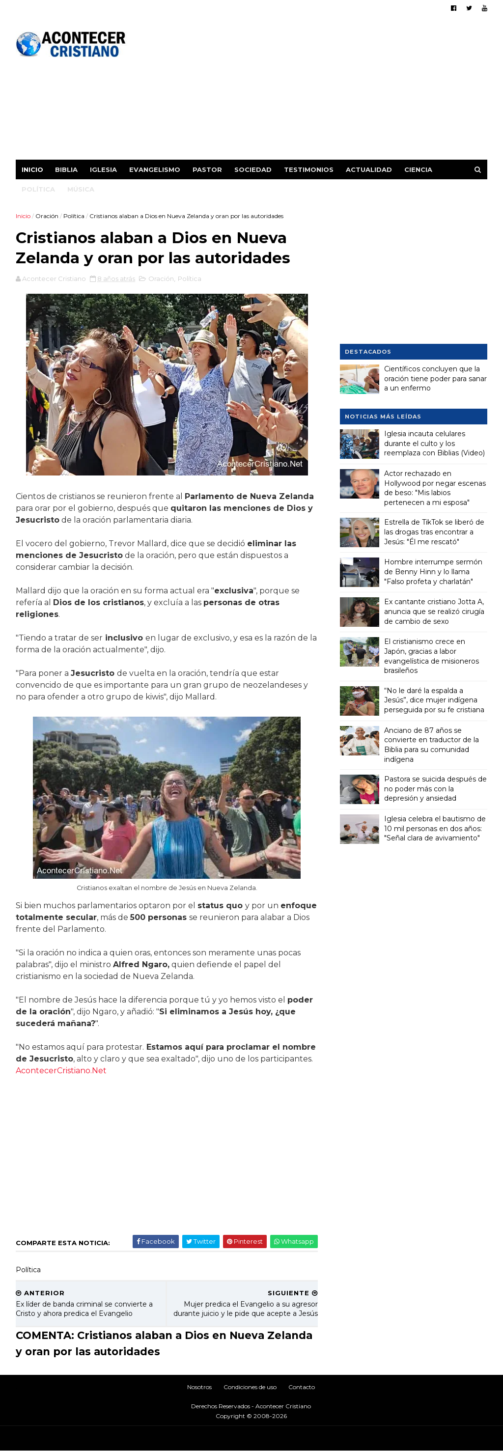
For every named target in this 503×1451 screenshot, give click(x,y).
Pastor (207, 169)
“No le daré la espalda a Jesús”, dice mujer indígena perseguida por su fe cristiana (434, 700)
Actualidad (369, 169)
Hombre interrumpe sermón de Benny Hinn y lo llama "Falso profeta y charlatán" (433, 572)
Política (38, 189)
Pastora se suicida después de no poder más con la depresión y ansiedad (435, 789)
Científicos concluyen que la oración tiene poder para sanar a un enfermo (435, 378)
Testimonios (309, 169)
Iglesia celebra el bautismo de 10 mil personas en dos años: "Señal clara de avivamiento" (435, 828)
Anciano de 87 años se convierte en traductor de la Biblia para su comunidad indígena (431, 745)
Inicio (32, 169)
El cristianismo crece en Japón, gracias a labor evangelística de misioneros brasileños (431, 656)
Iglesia (103, 169)
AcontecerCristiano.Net (61, 1070)
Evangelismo (154, 169)
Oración (46, 216)
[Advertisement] (308, 91)
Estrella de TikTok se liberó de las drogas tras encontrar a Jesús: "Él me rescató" (434, 532)
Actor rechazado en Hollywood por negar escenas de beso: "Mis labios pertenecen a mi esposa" (435, 488)
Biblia (66, 169)
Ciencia (418, 169)
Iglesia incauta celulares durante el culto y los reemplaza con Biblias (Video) (434, 443)
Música (80, 189)
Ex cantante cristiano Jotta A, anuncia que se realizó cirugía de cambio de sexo (434, 611)
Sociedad (253, 169)
